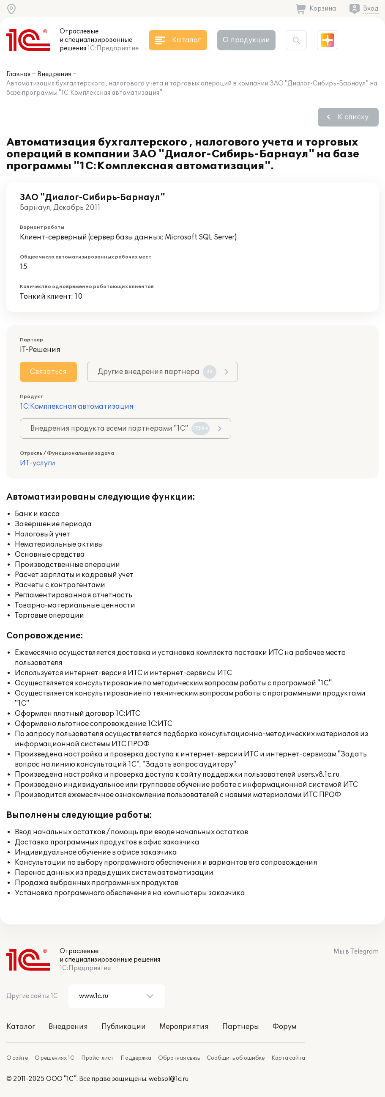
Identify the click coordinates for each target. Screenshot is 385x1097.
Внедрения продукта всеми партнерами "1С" (120, 428)
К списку (353, 117)
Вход (371, 8)
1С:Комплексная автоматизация (77, 406)
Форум (284, 1027)
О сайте (17, 1058)
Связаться (48, 372)
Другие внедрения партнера (157, 372)
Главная (18, 74)
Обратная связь (179, 1058)
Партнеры (240, 1027)
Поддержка (135, 1058)
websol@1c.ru (168, 1079)
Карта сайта (288, 1058)
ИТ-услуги (37, 463)
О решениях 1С (54, 1058)
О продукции (246, 40)
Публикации (123, 1027)
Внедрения (54, 74)
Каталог (20, 1027)
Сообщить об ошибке (236, 1058)
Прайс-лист (97, 1058)
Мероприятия (184, 1027)
